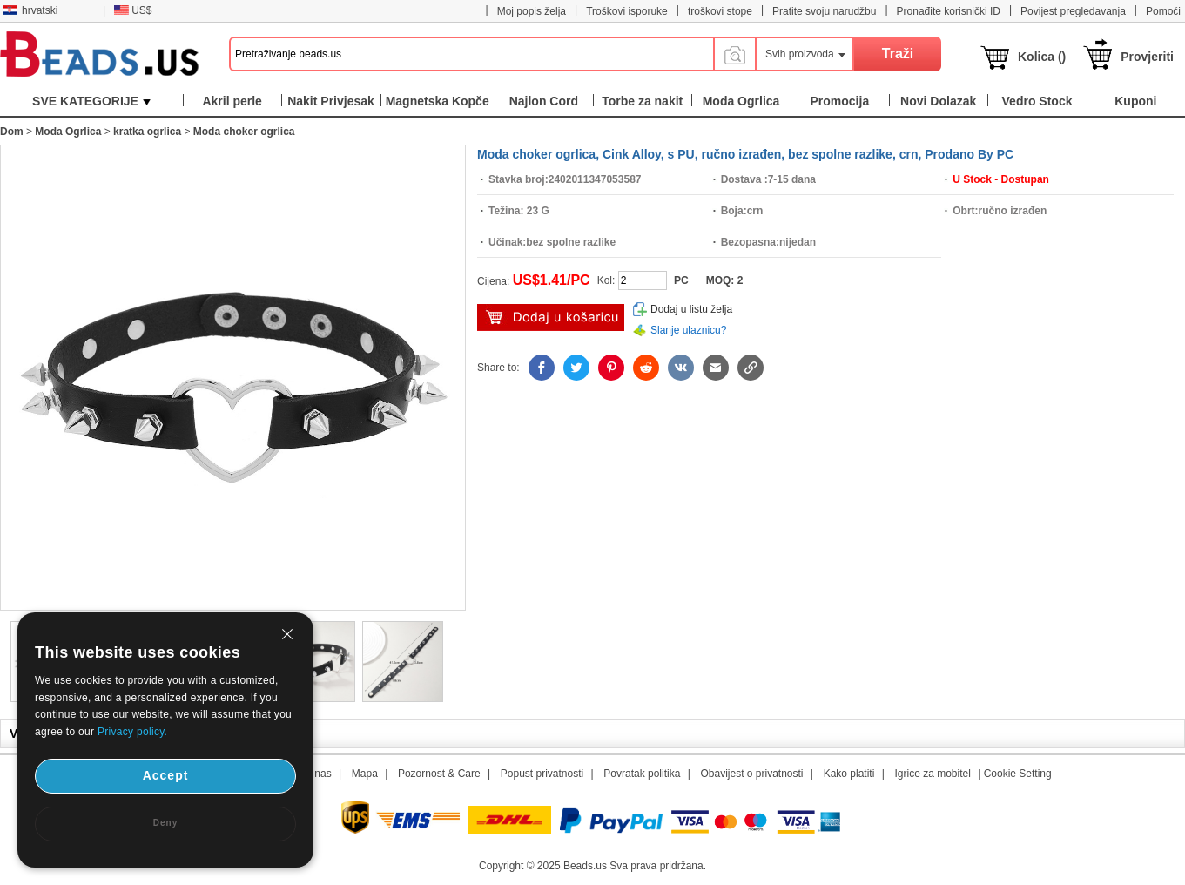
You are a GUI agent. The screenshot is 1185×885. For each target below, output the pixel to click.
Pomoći (1163, 11)
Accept (166, 775)
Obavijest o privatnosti (751, 773)
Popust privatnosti (542, 773)
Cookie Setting (1018, 773)
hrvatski (30, 10)
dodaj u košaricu (550, 317)
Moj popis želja (531, 11)
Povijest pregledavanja (1073, 11)
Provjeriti (1147, 57)
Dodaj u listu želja (691, 309)
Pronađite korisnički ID (948, 11)
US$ (132, 10)
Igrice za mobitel (932, 773)
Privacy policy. (132, 732)
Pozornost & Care (439, 773)
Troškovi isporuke (627, 11)
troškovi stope (720, 11)
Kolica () (1042, 57)
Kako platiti (849, 773)
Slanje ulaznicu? (688, 330)
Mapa (365, 773)
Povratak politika (641, 773)
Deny (165, 823)
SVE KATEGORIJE (91, 101)
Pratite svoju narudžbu (824, 11)
